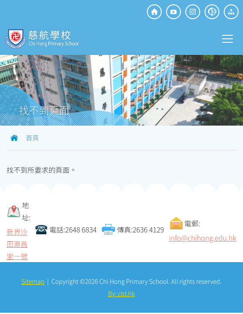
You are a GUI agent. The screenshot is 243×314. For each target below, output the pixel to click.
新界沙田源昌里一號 (17, 243)
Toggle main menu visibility (228, 38)
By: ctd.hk (121, 293)
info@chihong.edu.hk (202, 237)
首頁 (32, 137)
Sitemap (33, 281)
